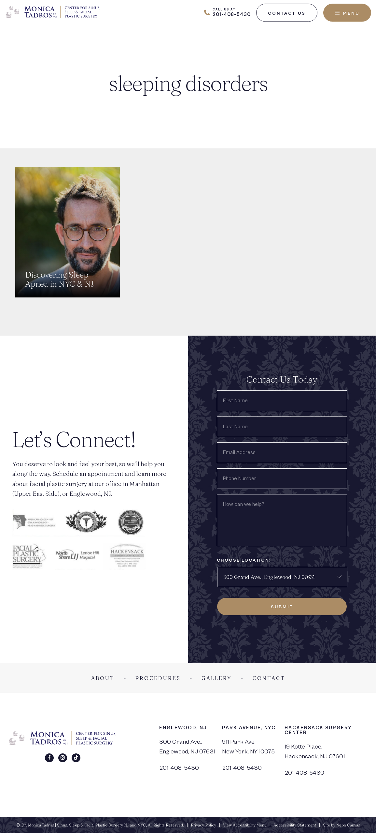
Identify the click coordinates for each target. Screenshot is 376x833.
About (103, 678)
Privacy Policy (203, 825)
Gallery (217, 678)
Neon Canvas (348, 825)
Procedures (158, 678)
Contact (269, 678)
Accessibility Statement (294, 825)
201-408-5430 (179, 767)
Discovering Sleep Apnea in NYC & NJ (59, 279)
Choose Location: (244, 560)
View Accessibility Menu (245, 825)
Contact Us (287, 13)
